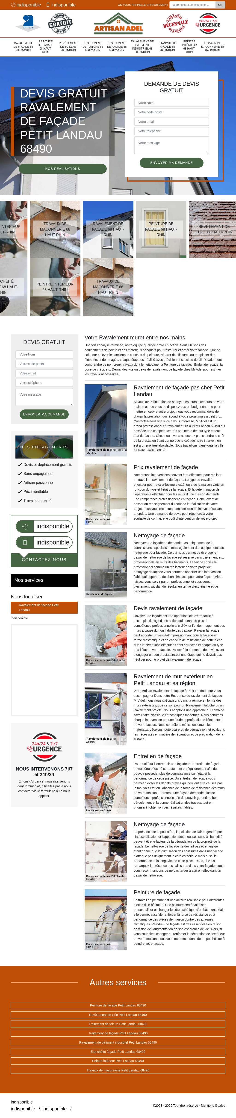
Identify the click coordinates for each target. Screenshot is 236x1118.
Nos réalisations (62, 169)
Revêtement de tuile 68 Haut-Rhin (68, 47)
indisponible (26, 4)
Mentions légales (213, 1105)
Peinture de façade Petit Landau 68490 (118, 1005)
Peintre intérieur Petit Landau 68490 (118, 1061)
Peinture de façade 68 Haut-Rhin (45, 47)
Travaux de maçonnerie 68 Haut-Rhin (212, 47)
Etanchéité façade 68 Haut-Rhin (167, 47)
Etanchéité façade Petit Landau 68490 (118, 1051)
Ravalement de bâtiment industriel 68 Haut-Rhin (142, 47)
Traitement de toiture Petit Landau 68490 (118, 1024)
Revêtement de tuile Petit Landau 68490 (118, 1015)
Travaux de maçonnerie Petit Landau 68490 (118, 1070)
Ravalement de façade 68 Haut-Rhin (23, 47)
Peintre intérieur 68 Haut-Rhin (189, 47)
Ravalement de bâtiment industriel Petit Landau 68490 (118, 1042)
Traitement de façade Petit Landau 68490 (118, 1033)
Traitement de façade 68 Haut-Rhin (117, 47)
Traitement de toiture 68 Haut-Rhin (93, 47)
